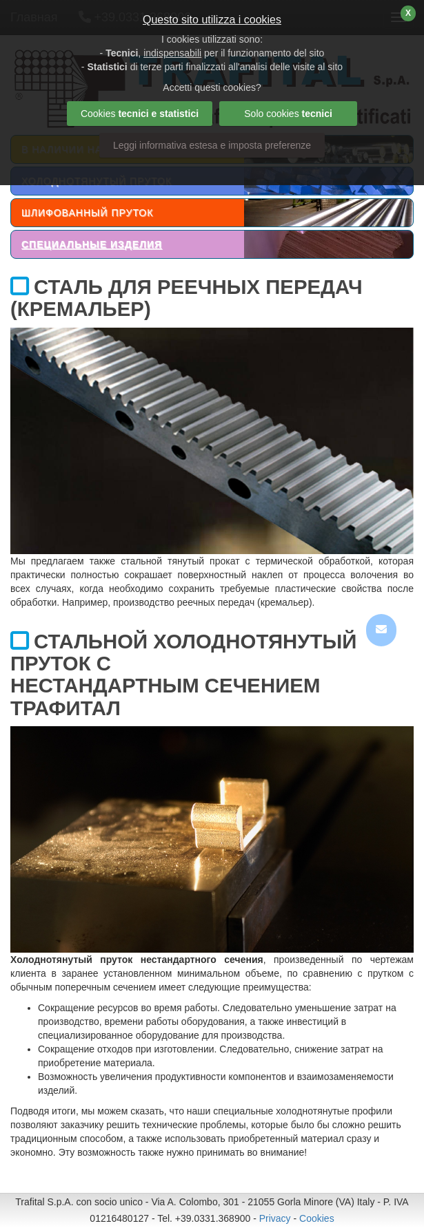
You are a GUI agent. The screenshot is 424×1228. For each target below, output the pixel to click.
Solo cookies (288, 113)
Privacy (275, 1218)
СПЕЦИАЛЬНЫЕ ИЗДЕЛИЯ (91, 244)
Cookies (316, 1218)
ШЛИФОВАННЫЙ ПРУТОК (87, 212)
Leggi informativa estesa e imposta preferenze (212, 145)
